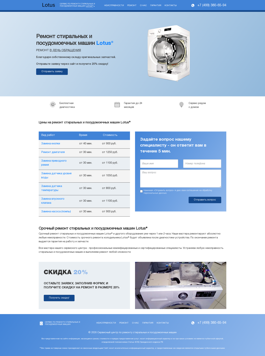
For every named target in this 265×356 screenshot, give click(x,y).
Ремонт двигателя (53, 152)
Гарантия (155, 6)
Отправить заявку (52, 71)
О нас (143, 6)
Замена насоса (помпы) (56, 211)
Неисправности (114, 6)
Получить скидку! (59, 298)
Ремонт (132, 6)
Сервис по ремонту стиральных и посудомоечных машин (77, 5)
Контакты (171, 6)
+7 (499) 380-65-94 (211, 5)
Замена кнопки (50, 144)
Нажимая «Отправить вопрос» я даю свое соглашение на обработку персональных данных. (177, 191)
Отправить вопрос (205, 200)
